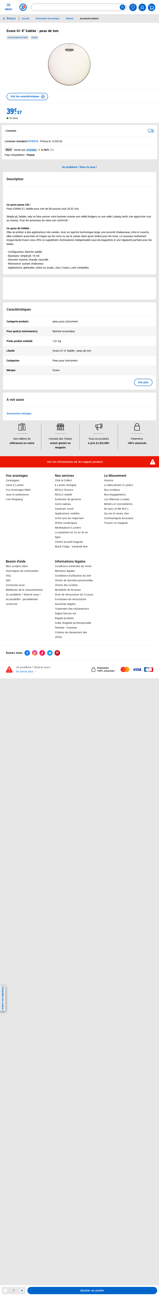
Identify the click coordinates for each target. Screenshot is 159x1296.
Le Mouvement (115, 475)
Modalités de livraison (68, 590)
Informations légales (70, 561)
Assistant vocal (64, 508)
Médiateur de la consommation (24, 590)
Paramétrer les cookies (2, 998)
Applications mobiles (67, 513)
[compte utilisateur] (142, 7)
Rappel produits (64, 618)
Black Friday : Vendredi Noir (71, 546)
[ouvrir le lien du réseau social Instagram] (34, 653)
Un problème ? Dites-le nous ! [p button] (79, 167)
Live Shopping (14, 499)
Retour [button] (11, 18)
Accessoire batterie (18, 38)
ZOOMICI (31, 150)
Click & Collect (63, 480)
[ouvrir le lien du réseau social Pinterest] (57, 653)
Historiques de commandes (22, 571)
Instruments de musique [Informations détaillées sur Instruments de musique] (47, 18)
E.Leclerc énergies (65, 485)
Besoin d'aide (16, 561)
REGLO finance (64, 490)
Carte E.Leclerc (15, 485)
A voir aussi (15, 400)
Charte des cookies (66, 585)
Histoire (108, 480)
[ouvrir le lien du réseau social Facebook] (27, 653)
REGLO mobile (63, 494)
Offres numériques (66, 523)
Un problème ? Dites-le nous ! (23, 594)
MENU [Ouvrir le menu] (8, 7)
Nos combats (112, 490)
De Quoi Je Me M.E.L (116, 508)
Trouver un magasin (116, 523)
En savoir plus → (26, 671)
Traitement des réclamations (72, 608)
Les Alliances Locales (116, 499)
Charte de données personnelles (74, 580)
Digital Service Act (65, 613)
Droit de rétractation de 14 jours (74, 594)
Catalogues (12, 480)
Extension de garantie (68, 499)
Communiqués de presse (118, 518)
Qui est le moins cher (116, 513)
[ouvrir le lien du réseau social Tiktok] (42, 653)
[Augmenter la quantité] (22, 1290)
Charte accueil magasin (69, 542)
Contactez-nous (15, 585)
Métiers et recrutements (118, 504)
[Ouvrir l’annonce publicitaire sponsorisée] (79, 288)
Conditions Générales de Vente (73, 566)
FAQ (8, 575)
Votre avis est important (69, 518)
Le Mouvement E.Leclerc (118, 485)
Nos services (64, 475)
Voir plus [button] (143, 382)
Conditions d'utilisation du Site (73, 575)
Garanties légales (65, 604)
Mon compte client (17, 566)
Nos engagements (115, 494)
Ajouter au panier (92, 1290)
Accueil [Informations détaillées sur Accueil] (25, 18)
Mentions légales (65, 571)
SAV (8, 580)
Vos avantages (17, 475)
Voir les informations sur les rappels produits (75, 462)
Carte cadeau (63, 504)
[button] (27, 96)
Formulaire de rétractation (70, 599)
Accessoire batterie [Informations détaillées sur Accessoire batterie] (89, 18)
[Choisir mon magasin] (133, 7)
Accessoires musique (19, 413)
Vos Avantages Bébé (18, 490)
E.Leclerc (68, 527)
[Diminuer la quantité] (5, 1290)
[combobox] (78, 7)
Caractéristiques (19, 309)
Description (15, 179)
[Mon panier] (151, 7)
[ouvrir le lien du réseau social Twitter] (50, 653)
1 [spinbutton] (13, 1290)
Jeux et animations (17, 494)
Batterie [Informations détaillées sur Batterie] (69, 18)
